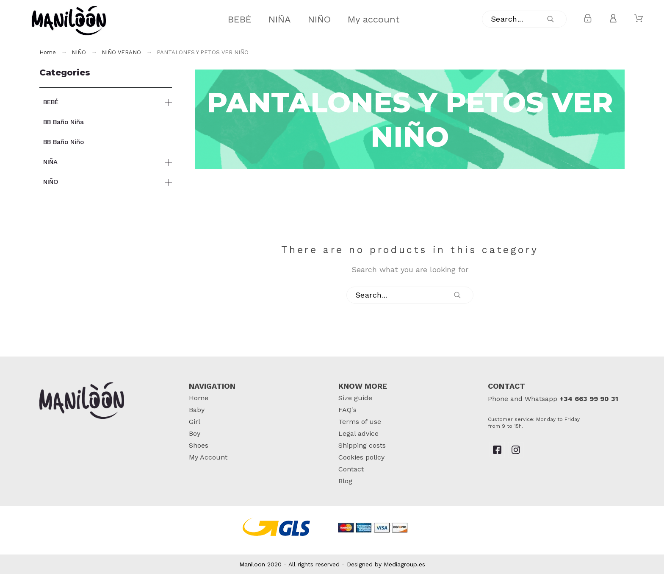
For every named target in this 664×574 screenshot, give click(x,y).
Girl (194, 422)
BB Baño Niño (63, 142)
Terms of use (359, 422)
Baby (197, 410)
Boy (194, 433)
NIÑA (50, 162)
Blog (345, 481)
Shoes (198, 445)
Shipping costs (362, 445)
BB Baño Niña (63, 122)
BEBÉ (50, 102)
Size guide (355, 398)
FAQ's (347, 410)
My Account (208, 457)
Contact (351, 469)
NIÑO (50, 182)
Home (198, 398)
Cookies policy (361, 457)
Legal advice (358, 433)
